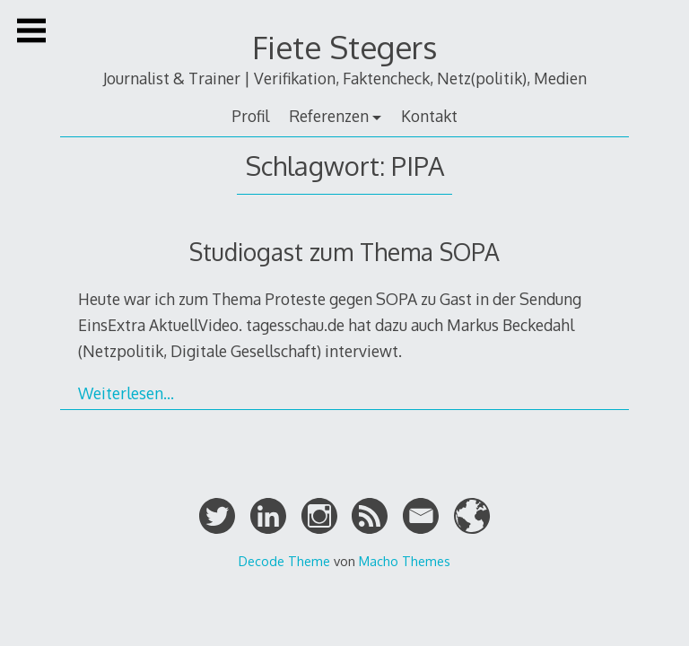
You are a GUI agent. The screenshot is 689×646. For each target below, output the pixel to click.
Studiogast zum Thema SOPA (344, 251)
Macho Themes (404, 561)
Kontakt (429, 116)
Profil (250, 116)
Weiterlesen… (126, 393)
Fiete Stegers (344, 47)
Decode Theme (284, 561)
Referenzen (329, 116)
